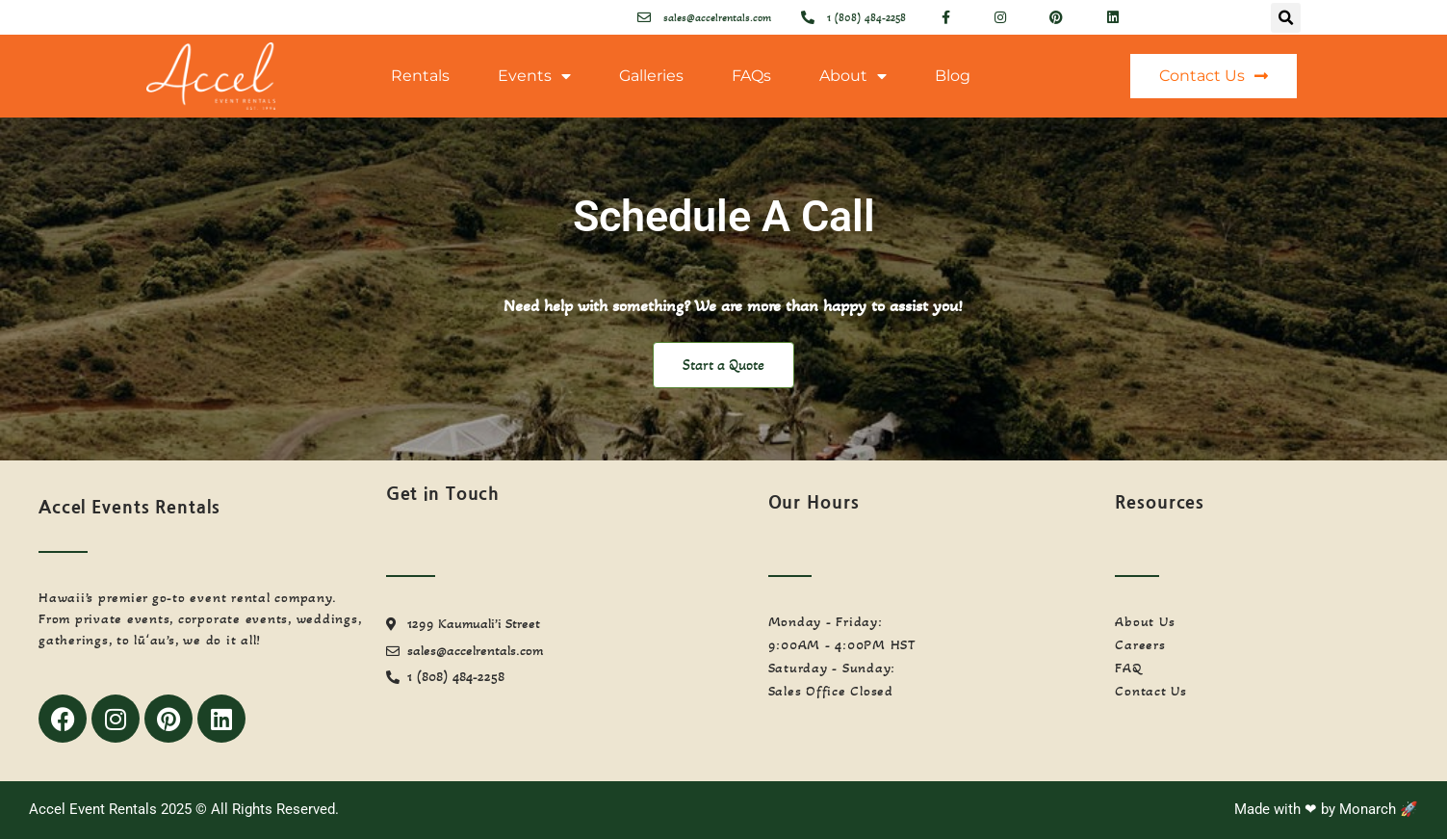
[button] (1286, 18)
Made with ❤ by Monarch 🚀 (1326, 809)
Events (534, 76)
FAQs (751, 75)
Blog (952, 75)
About (853, 76)
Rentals (420, 75)
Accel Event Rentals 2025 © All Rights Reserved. (184, 809)
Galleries (651, 75)
